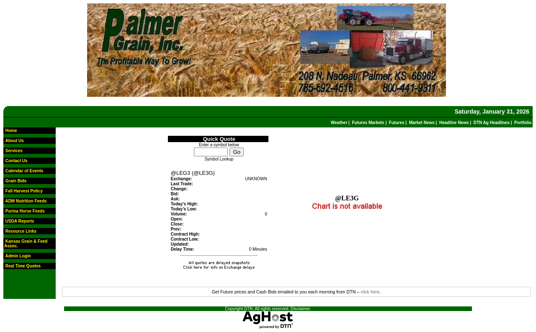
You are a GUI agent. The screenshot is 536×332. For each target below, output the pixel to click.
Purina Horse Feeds (25, 211)
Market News (422, 122)
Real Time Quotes (23, 266)
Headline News (454, 122)
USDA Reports (19, 221)
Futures (397, 122)
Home (11, 130)
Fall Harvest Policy (24, 191)
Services (14, 150)
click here (370, 291)
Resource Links (20, 231)
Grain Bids (16, 181)
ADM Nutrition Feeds (25, 201)
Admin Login (18, 256)
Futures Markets (368, 122)
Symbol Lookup (218, 159)
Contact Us (16, 160)
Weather (339, 122)
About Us (14, 140)
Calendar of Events (24, 171)
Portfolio (522, 122)
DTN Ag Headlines (492, 122)
